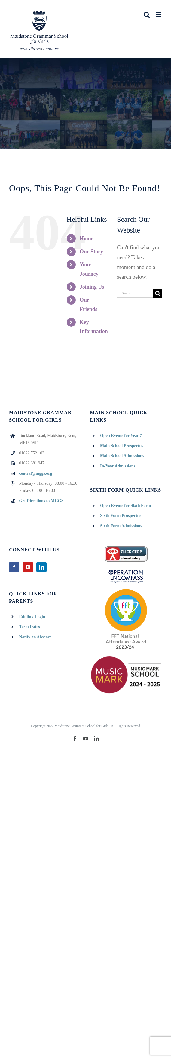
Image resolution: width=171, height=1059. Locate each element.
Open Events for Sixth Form (125, 505)
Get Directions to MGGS (41, 501)
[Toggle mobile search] (147, 14)
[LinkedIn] (41, 567)
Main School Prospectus (121, 446)
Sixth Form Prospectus (120, 515)
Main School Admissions (122, 456)
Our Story (91, 252)
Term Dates (29, 626)
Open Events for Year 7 (121, 435)
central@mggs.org (35, 473)
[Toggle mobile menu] (159, 14)
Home (86, 239)
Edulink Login (32, 617)
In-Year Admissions (117, 466)
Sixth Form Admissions (121, 526)
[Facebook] (14, 567)
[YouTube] (28, 567)
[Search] (157, 293)
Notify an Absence (35, 637)
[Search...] (135, 293)
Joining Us (92, 287)
